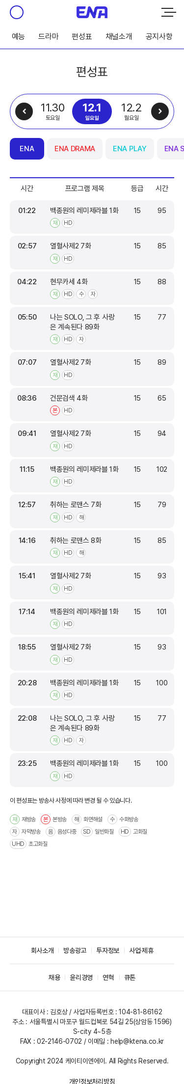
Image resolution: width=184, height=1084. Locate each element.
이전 (24, 111)
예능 (18, 36)
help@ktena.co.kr (137, 1041)
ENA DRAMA (74, 148)
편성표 (82, 36)
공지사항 (159, 36)
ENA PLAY (129, 148)
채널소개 (118, 36)
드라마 (48, 36)
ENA (27, 148)
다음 (160, 111)
